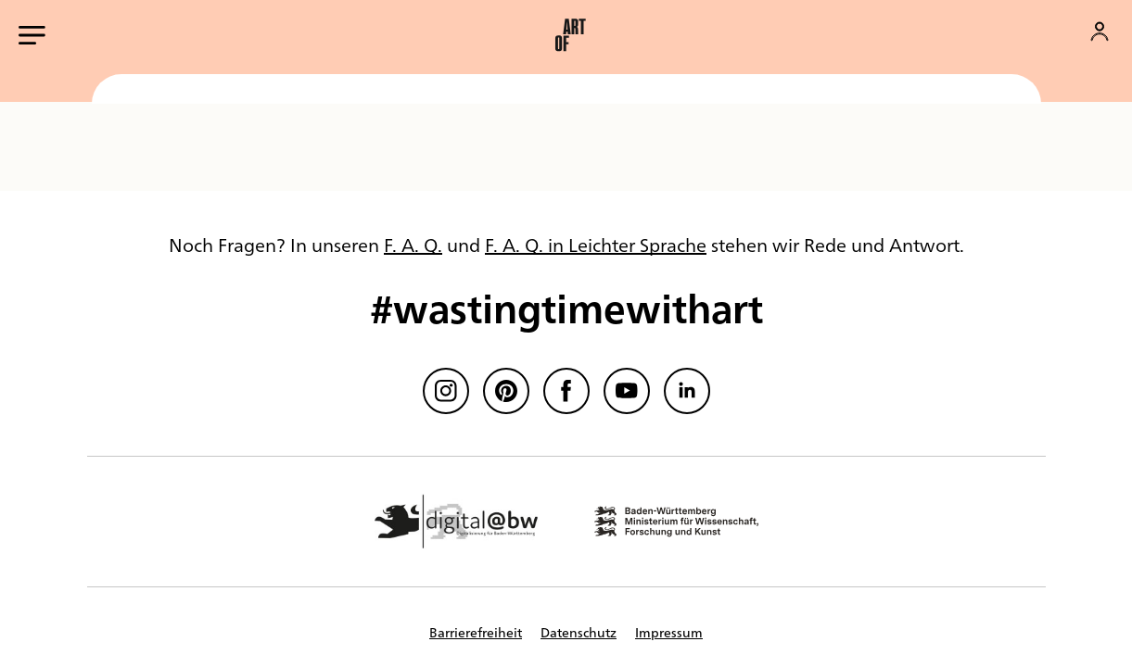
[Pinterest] (506, 391)
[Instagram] (446, 391)
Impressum (669, 631)
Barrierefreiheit (475, 631)
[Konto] (1099, 31)
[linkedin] (687, 391)
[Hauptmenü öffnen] (32, 35)
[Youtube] (627, 391)
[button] (570, 35)
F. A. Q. (413, 244)
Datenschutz (579, 631)
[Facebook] (566, 391)
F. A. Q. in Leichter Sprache (595, 244)
